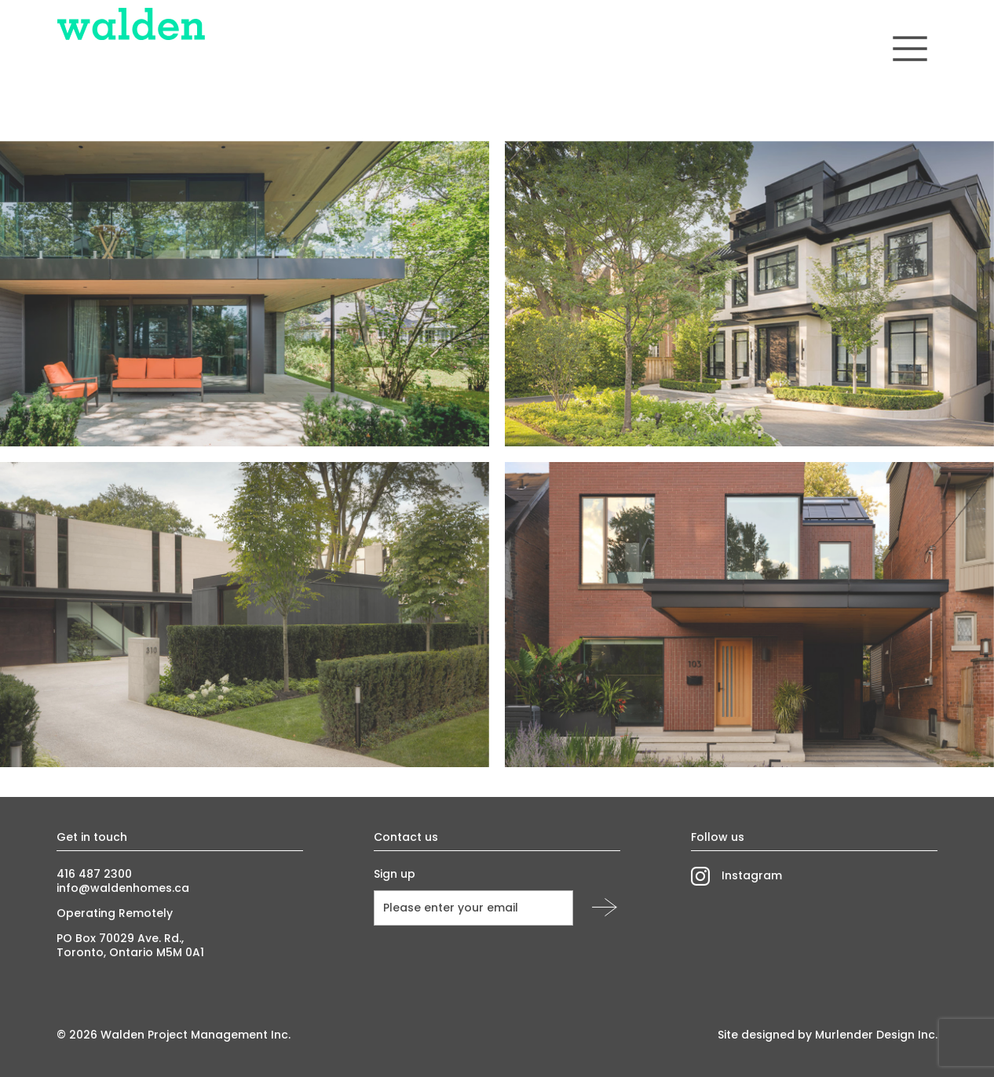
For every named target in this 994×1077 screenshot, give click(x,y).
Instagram (752, 875)
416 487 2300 (94, 874)
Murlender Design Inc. (876, 1034)
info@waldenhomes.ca (123, 888)
